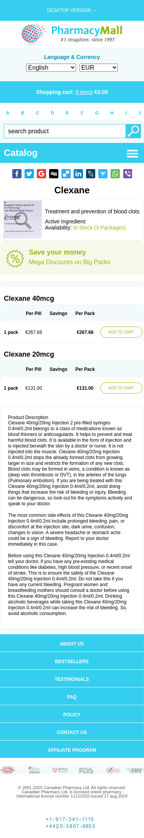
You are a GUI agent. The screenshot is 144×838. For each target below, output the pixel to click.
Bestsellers (71, 661)
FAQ (72, 697)
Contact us (72, 732)
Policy (72, 714)
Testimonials (72, 679)
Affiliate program (72, 750)
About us (72, 644)
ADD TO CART (121, 332)
